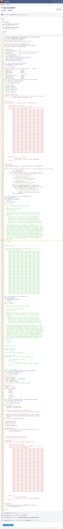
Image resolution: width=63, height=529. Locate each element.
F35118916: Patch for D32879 (12, 24)
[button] (62, 1)
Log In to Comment (8, 525)
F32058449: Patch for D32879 (12, 27)
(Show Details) (28, 520)
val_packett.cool (12, 14)
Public (10, 10)
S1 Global (25, 515)
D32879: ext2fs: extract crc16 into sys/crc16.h (29, 517)
